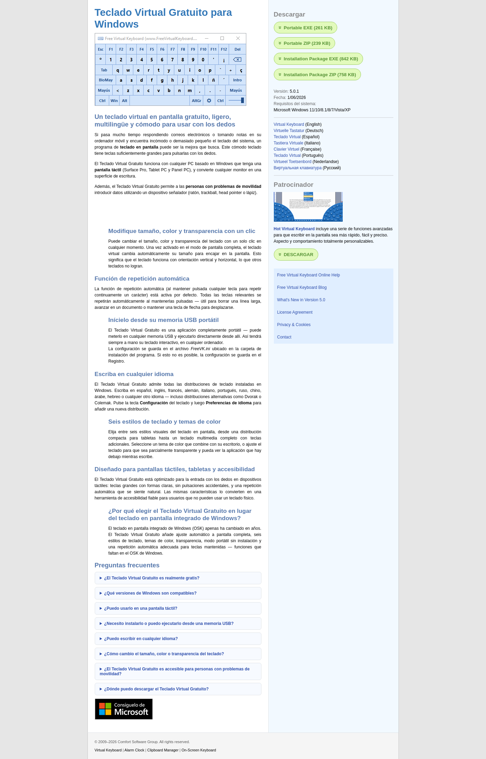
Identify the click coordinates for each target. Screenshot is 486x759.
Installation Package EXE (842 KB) (321, 58)
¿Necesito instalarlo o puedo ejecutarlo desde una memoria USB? (169, 623)
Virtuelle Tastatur (289, 130)
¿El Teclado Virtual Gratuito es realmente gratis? (151, 578)
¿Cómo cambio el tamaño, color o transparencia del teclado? (164, 653)
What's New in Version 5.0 (301, 299)
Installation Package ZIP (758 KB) (320, 74)
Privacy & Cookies (294, 324)
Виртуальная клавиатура (298, 167)
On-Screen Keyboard (199, 750)
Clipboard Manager (163, 750)
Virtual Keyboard (289, 124)
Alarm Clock (134, 750)
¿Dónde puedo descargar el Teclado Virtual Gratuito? (156, 689)
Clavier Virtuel (286, 149)
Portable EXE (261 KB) (308, 27)
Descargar (298, 254)
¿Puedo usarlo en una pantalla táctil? (140, 608)
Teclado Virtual (287, 136)
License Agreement (295, 312)
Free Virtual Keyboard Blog (302, 287)
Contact (284, 337)
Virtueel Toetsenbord (293, 161)
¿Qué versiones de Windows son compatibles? (150, 593)
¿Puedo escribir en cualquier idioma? (141, 638)
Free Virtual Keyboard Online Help (308, 275)
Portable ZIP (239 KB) (307, 43)
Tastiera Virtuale (288, 143)
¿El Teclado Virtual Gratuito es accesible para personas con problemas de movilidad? (175, 671)
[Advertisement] (175, 210)
